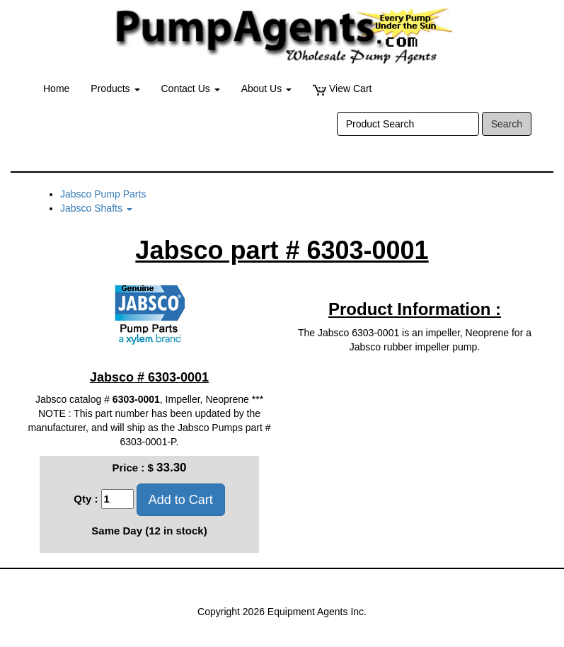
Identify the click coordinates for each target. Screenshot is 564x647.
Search (506, 124)
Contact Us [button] (190, 88)
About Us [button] (266, 88)
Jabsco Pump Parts (103, 194)
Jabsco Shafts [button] (96, 208)
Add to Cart (181, 500)
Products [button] (115, 88)
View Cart (342, 89)
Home (56, 88)
